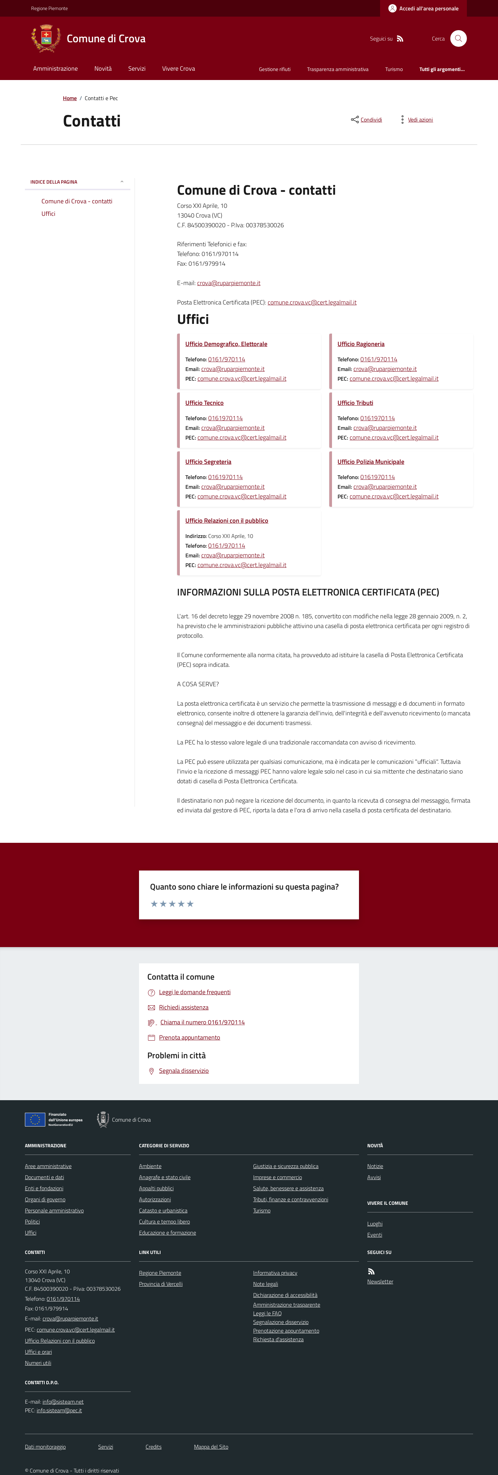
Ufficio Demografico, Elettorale (226, 343)
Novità (103, 68)
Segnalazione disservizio (280, 1322)
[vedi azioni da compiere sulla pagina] (415, 119)
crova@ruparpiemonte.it (228, 283)
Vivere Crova (178, 68)
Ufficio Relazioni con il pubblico (226, 520)
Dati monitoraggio (45, 1446)
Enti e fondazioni (44, 1188)
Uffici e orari (38, 1352)
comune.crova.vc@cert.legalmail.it (312, 302)
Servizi (137, 68)
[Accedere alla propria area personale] (423, 8)
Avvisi (374, 1177)
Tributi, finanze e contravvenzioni (290, 1199)
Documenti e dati (44, 1177)
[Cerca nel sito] (456, 38)
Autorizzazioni (155, 1199)
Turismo (394, 69)
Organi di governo (45, 1199)
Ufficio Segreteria (208, 461)
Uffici (30, 1232)
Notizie (375, 1166)
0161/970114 (226, 359)
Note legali (265, 1284)
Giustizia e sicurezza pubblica (286, 1166)
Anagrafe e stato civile (165, 1177)
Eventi (374, 1234)
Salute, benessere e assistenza (288, 1188)
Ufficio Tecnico (204, 402)
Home (70, 98)
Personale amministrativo (54, 1210)
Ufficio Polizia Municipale (371, 461)
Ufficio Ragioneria (361, 343)
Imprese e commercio (277, 1177)
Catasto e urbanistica (163, 1210)
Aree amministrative (48, 1166)
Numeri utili (38, 1363)
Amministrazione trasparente (286, 1304)
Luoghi (374, 1223)
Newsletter (380, 1281)
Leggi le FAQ (267, 1313)
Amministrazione (55, 68)
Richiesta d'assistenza (278, 1339)
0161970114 (225, 418)
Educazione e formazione (167, 1232)
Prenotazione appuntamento (286, 1330)
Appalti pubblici (156, 1188)
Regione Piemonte (49, 8)
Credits (154, 1446)
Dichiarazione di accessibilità (285, 1295)
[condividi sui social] (366, 119)
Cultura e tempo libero (164, 1221)
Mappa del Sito (211, 1446)
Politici (32, 1221)
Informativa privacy (275, 1273)
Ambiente (150, 1166)
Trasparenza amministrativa (338, 69)
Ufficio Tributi (355, 402)
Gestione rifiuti (274, 69)
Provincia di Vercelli (161, 1284)
